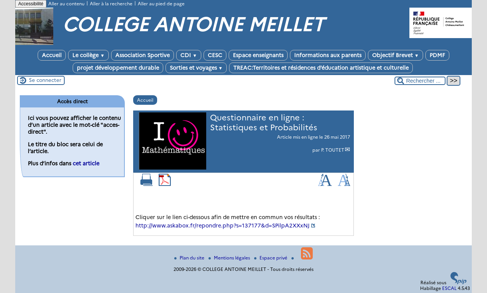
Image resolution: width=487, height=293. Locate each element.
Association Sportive (142, 55)
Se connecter (45, 80)
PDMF (437, 55)
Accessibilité (30, 3)
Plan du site (189, 258)
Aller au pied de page (161, 3)
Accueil (52, 55)
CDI (188, 55)
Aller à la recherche (111, 3)
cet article (86, 163)
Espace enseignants (258, 55)
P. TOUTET (332, 150)
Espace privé (271, 258)
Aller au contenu (66, 3)
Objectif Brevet (395, 55)
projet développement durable (118, 67)
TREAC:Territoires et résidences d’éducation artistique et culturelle (321, 67)
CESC (215, 55)
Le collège (88, 55)
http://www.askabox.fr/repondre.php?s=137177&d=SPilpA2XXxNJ (222, 225)
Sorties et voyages (196, 67)
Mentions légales (229, 258)
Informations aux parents (327, 55)
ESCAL (449, 288)
